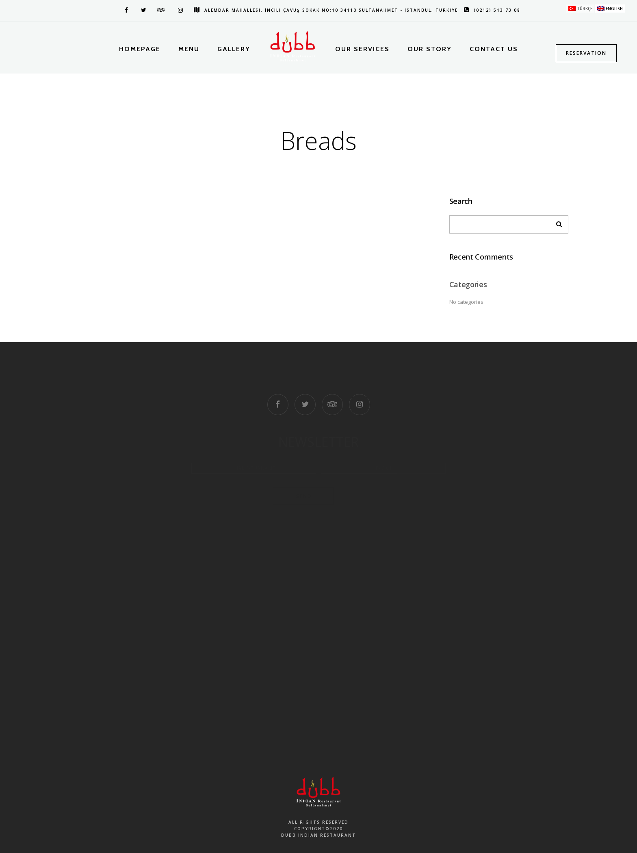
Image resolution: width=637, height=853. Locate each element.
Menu (188, 49)
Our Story (429, 49)
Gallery (233, 49)
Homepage (139, 49)
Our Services (362, 49)
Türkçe (584, 8)
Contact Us (494, 49)
